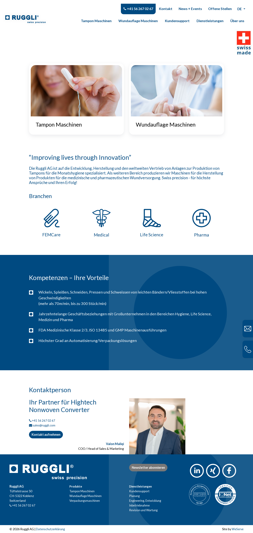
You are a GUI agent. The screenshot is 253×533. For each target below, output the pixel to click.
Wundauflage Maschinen (138, 17)
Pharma (201, 237)
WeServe (237, 529)
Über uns (237, 17)
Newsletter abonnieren (148, 467)
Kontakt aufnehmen (46, 437)
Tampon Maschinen (96, 17)
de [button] (239, 5)
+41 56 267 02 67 (138, 5)
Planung (134, 496)
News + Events (190, 5)
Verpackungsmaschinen (85, 500)
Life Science (151, 237)
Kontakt (165, 5)
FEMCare (51, 237)
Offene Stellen (220, 5)
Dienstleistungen (210, 17)
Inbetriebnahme (140, 505)
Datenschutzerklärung (51, 529)
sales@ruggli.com (45, 428)
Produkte (76, 486)
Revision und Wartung (144, 510)
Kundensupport (177, 17)
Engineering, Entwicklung (146, 500)
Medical (101, 237)
